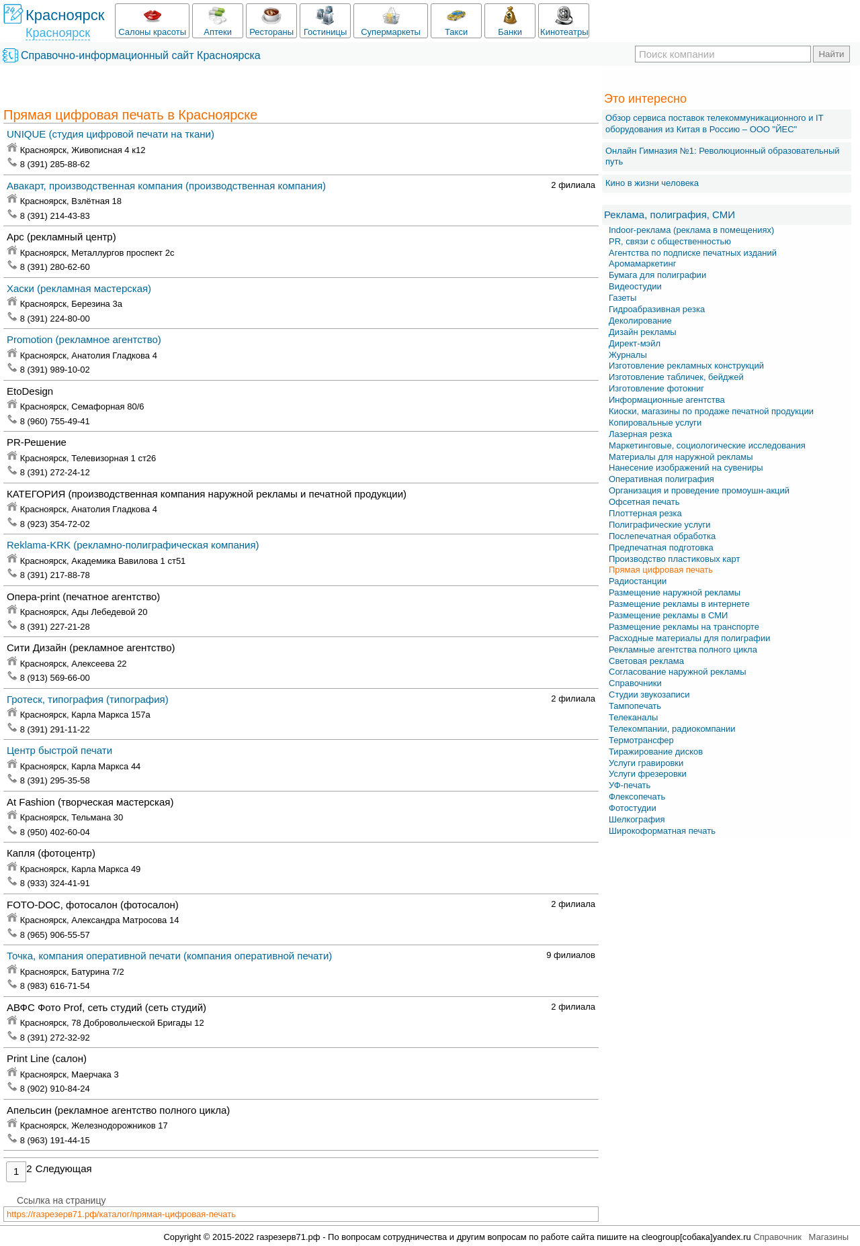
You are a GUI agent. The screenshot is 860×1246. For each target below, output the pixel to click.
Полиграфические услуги (660, 525)
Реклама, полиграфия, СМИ (669, 214)
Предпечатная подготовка (661, 547)
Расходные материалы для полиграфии (689, 638)
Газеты (622, 298)
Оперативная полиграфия (661, 479)
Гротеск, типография (88, 699)
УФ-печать (629, 785)
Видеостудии (635, 286)
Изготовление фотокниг (656, 388)
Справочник (777, 1237)
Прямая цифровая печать (661, 570)
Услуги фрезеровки (648, 774)
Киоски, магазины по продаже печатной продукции (711, 411)
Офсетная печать (644, 502)
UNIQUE (110, 134)
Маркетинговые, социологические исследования (707, 445)
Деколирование (640, 321)
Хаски (79, 288)
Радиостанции (637, 581)
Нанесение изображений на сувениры (686, 468)
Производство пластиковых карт (674, 559)
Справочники (635, 683)
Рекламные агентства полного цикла (683, 649)
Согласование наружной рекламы (677, 672)
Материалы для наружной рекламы (681, 457)
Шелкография (637, 819)
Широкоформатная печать (662, 831)
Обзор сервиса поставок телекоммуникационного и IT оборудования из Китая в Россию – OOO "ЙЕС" (714, 123)
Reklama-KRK (133, 544)
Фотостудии (632, 808)
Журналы (628, 355)
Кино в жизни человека (652, 183)
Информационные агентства (667, 400)
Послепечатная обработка (662, 536)
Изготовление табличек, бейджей (676, 377)
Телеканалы (633, 717)
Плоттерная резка (645, 513)
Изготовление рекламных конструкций (686, 366)
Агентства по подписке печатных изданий (693, 253)
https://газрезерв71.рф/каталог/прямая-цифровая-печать (121, 1214)
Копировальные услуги (655, 423)
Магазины (829, 1237)
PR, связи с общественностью (670, 241)
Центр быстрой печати (59, 750)
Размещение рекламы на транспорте (684, 627)
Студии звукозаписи (649, 694)
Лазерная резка (640, 434)
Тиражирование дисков (656, 752)
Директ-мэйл (634, 343)
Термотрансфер (641, 740)
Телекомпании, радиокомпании (672, 729)
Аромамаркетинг (642, 263)
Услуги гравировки (646, 763)
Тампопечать (635, 706)
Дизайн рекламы (643, 332)
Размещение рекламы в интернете (679, 604)
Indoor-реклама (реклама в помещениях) (691, 230)
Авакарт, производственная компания (166, 185)
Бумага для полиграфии (657, 275)
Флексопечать (637, 797)
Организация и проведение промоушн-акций (699, 490)
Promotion (84, 339)
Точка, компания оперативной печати (169, 955)
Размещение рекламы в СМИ (668, 615)
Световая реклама (646, 661)
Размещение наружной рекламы (674, 592)
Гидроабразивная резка (657, 309)
